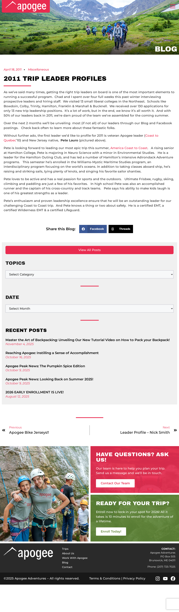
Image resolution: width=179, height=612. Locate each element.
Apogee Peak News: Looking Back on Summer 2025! (49, 379)
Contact (67, 567)
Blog (65, 562)
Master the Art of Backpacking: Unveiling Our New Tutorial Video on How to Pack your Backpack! (87, 340)
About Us (68, 553)
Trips (65, 548)
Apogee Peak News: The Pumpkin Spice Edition (45, 366)
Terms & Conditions (104, 578)
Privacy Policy (134, 578)
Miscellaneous (38, 69)
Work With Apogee (75, 558)
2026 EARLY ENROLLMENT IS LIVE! (34, 392)
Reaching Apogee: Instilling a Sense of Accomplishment (52, 353)
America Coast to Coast (128, 148)
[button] (93, 229)
